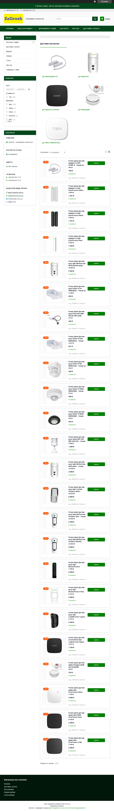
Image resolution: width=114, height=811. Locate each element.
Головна (9, 28)
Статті (8, 60)
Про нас (75, 28)
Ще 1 (10, 121)
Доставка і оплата (91, 28)
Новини (9, 56)
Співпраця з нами (12, 70)
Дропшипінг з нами (47, 28)
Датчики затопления (50, 109)
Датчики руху (83, 76)
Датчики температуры (51, 143)
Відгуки (9, 51)
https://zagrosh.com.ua (15, 192)
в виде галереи (106, 152)
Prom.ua (67, 804)
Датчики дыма (84, 109)
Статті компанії (9, 795)
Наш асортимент (25, 28)
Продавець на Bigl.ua (57, 806)
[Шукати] (95, 19)
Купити (96, 163)
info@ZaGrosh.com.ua (15, 196)
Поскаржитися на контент (59, 808)
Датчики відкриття (50, 76)
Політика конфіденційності (76, 808)
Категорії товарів (12, 42)
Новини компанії (9, 792)
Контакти (64, 28)
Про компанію (9, 789)
